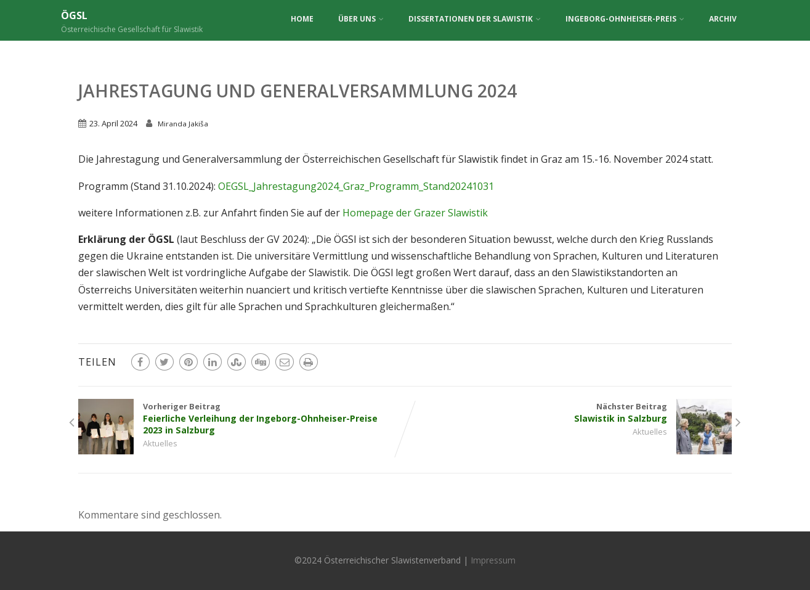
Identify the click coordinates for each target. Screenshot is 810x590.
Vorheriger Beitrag (241, 418)
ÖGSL (74, 15)
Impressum (493, 560)
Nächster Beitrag (568, 412)
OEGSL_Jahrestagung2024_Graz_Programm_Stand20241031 (356, 186)
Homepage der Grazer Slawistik (415, 212)
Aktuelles (160, 443)
